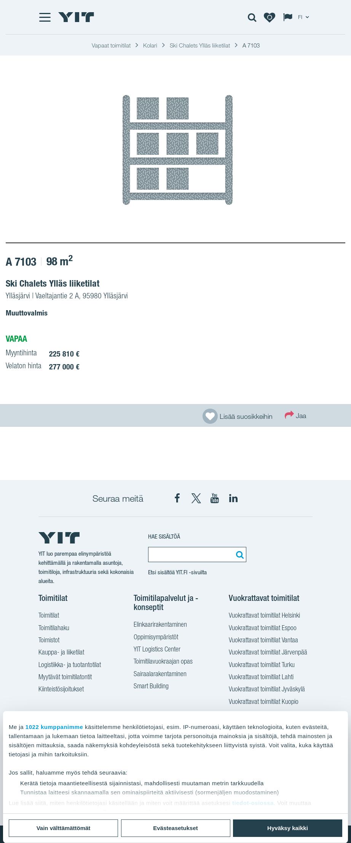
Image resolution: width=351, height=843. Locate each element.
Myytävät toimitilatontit (65, 677)
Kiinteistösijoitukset (61, 689)
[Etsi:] (238, 554)
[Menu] (44, 17)
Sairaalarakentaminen (160, 674)
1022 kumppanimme (54, 727)
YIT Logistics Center (157, 650)
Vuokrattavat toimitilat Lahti (261, 677)
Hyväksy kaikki (287, 828)
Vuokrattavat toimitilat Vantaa (263, 640)
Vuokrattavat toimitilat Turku (262, 665)
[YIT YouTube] (215, 498)
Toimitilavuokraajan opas (163, 662)
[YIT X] (196, 498)
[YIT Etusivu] (76, 17)
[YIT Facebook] (177, 498)
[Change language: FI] (298, 17)
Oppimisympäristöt (156, 637)
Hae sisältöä (164, 536)
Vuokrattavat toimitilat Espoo (263, 628)
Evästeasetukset (175, 828)
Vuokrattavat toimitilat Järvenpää (268, 653)
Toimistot (48, 640)
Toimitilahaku (53, 628)
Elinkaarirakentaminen (160, 625)
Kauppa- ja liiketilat (61, 653)
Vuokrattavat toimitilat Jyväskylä (267, 689)
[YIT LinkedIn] (233, 498)
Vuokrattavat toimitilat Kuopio (263, 702)
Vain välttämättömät (64, 828)
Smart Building (151, 686)
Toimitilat (48, 616)
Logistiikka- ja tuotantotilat (69, 665)
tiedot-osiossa (253, 803)
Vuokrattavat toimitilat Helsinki (264, 616)
